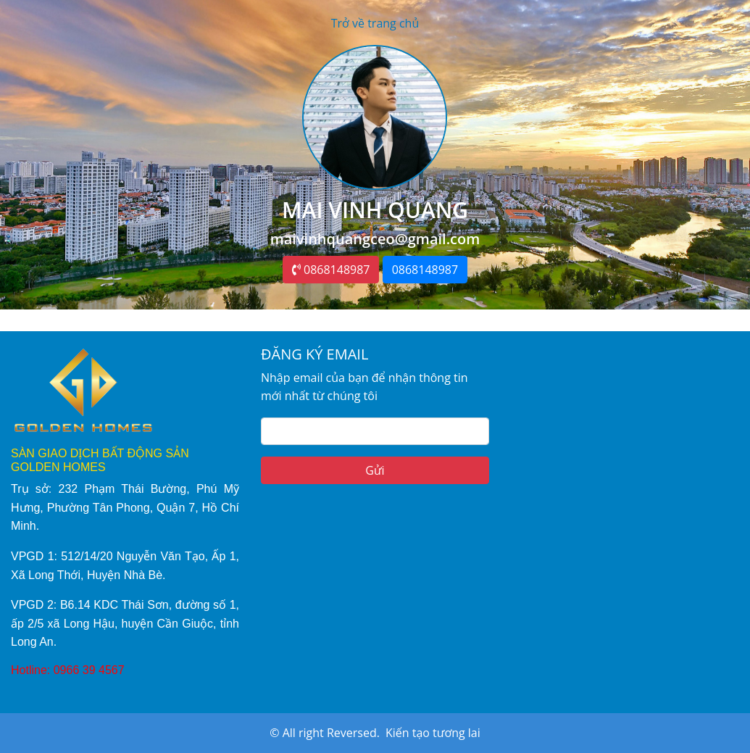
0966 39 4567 (89, 670)
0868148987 (331, 270)
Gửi (374, 470)
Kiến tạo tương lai (433, 733)
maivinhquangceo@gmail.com (375, 239)
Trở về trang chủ (375, 23)
